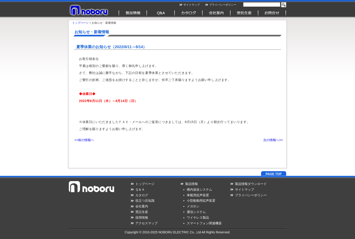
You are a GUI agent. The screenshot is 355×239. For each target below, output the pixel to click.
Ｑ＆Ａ (140, 189)
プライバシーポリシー (222, 4)
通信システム (196, 212)
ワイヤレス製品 (198, 217)
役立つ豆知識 (144, 200)
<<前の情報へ (84, 140)
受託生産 (141, 212)
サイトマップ (191, 4)
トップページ (80, 22)
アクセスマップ (146, 223)
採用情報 (141, 217)
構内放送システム (199, 189)
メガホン (193, 206)
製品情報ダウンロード (251, 184)
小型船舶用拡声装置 (201, 200)
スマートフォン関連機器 (204, 223)
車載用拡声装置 (198, 195)
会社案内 (141, 206)
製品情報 (191, 184)
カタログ (141, 195)
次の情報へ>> (273, 140)
